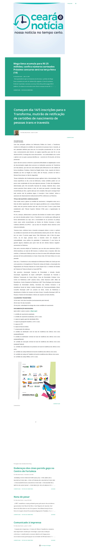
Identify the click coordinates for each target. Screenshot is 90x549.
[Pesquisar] (70, 3)
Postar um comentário (27, 90)
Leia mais (53, 489)
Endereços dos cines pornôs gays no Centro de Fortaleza (34, 470)
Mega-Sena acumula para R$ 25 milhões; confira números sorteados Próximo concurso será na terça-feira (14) (35, 68)
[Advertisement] (35, 447)
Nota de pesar (22, 496)
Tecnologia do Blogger (45, 545)
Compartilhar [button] (17, 90)
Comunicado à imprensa (27, 522)
